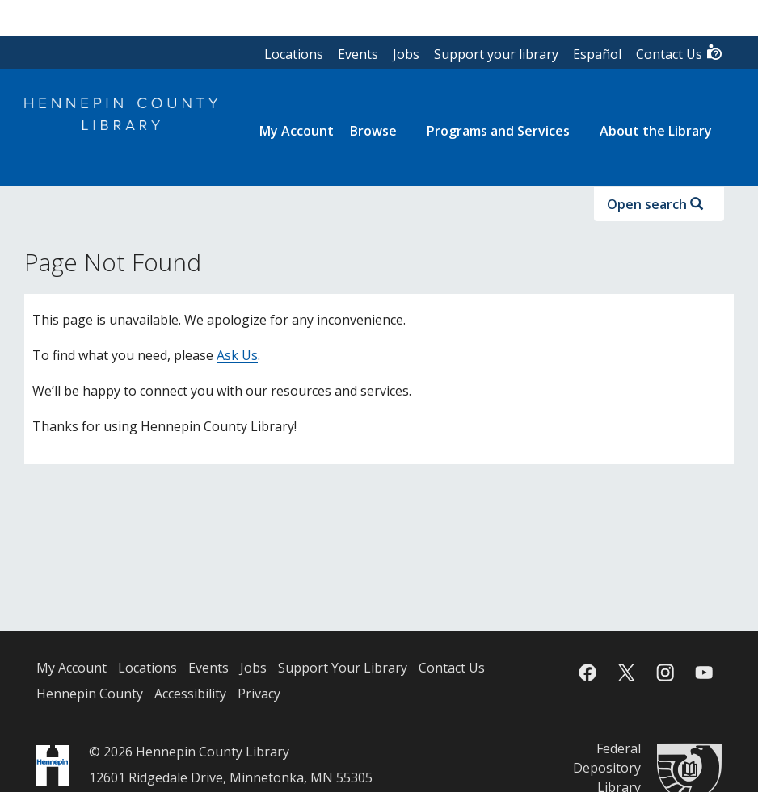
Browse (373, 131)
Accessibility (190, 693)
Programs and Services (498, 131)
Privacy (259, 693)
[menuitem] (296, 131)
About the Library (656, 131)
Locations (293, 54)
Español (597, 54)
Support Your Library (342, 668)
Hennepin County (89, 693)
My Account (71, 668)
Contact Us (679, 53)
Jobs (406, 54)
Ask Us (237, 355)
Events (358, 54)
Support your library (496, 54)
